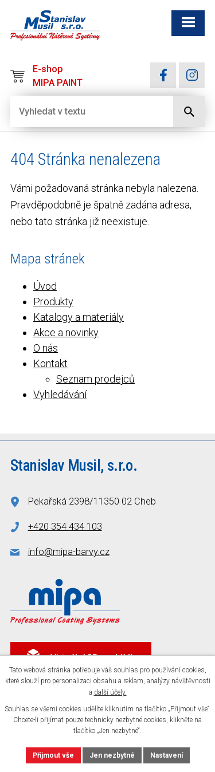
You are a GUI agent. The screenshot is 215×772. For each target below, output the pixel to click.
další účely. (110, 692)
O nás (45, 348)
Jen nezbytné (112, 755)
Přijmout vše (53, 755)
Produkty (53, 302)
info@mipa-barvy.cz (69, 551)
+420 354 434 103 (65, 526)
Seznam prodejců (95, 379)
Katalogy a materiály (78, 317)
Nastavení (166, 755)
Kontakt (50, 363)
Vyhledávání (60, 394)
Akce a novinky (66, 332)
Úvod (45, 286)
